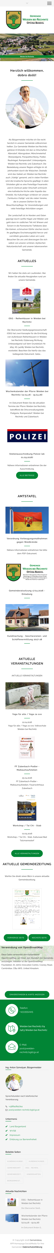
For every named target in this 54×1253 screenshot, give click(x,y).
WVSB (13, 1131)
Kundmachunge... (15, 1161)
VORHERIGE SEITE (15, 938)
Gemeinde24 (36, 1240)
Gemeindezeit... (14, 1174)
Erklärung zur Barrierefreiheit (23, 1139)
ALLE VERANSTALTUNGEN (27, 854)
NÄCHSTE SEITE (39, 938)
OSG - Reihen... (32, 1168)
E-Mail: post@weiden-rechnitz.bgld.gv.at (29, 1048)
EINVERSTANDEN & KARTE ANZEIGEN (27, 995)
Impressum (15, 1135)
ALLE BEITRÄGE (27, 475)
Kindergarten (34, 1174)
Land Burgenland (18, 1126)
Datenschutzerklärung (32, 1247)
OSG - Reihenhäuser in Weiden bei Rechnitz (31, 1201)
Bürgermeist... (14, 1181)
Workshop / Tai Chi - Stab (27, 825)
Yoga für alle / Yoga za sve (27, 714)
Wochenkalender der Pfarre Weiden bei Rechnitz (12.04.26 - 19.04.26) (34, 1219)
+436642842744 (16, 1106)
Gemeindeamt (14, 1168)
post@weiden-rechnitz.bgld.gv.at (24, 1110)
